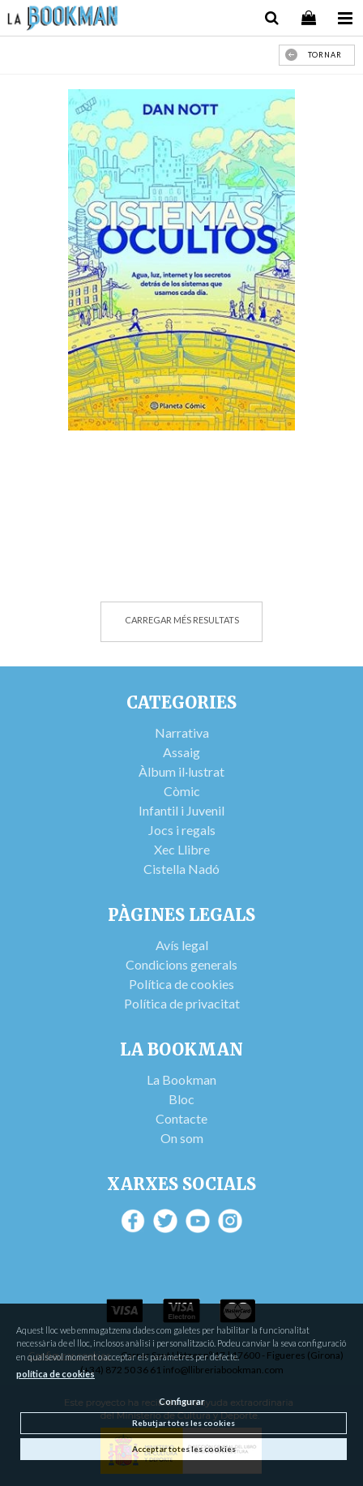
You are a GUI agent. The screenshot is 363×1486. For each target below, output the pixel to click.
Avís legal (182, 945)
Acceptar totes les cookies (184, 1449)
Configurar (182, 1401)
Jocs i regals (182, 829)
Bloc (181, 1099)
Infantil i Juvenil (181, 810)
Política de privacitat (182, 1003)
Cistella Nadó (181, 868)
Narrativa (182, 732)
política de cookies (55, 1373)
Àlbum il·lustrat (181, 771)
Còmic (182, 791)
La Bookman (181, 1079)
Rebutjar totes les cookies (183, 1423)
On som (181, 1138)
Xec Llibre (182, 849)
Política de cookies (181, 983)
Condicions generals (181, 964)
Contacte (181, 1118)
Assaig (181, 752)
